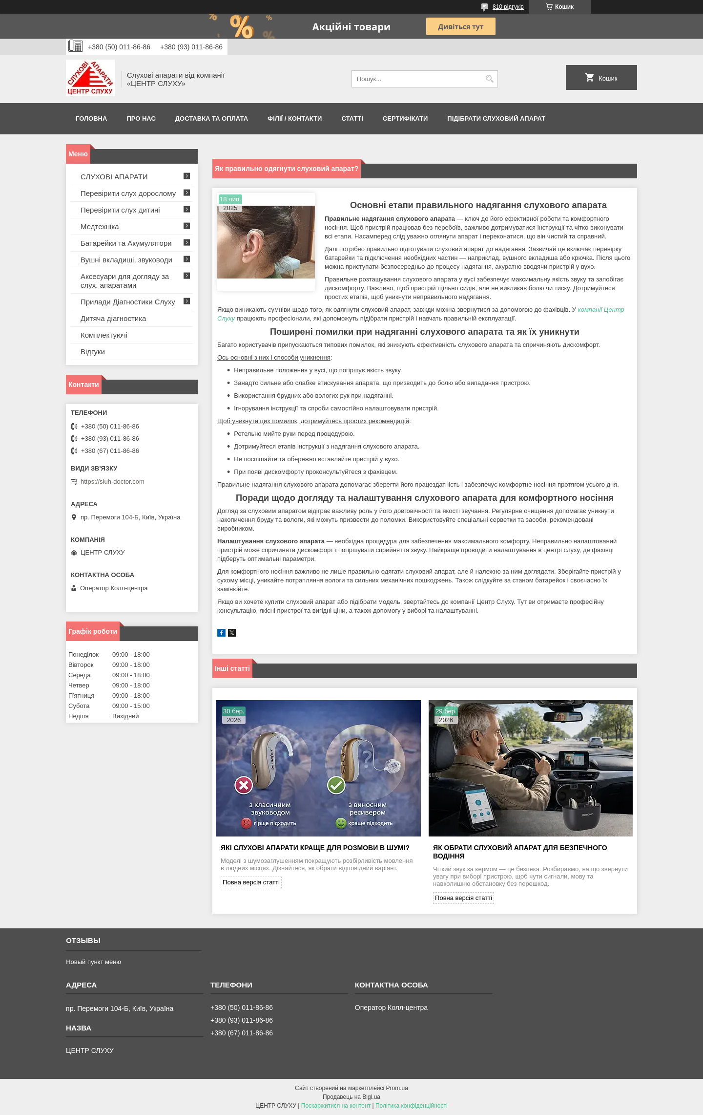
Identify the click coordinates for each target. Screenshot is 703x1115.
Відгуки (93, 351)
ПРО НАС (140, 118)
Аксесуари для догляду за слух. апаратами (125, 280)
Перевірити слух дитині (120, 210)
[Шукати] (489, 78)
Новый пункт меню (93, 961)
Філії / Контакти (295, 118)
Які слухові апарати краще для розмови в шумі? (315, 848)
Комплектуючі (104, 335)
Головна (91, 118)
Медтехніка (100, 226)
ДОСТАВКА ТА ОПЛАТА (211, 118)
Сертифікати (405, 118)
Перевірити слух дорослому (128, 193)
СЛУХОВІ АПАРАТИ (114, 176)
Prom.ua (397, 1088)
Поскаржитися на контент (336, 1105)
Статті (352, 118)
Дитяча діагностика (113, 318)
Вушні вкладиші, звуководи (126, 260)
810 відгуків (508, 6)
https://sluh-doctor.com (113, 481)
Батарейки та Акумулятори (126, 243)
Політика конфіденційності (411, 1105)
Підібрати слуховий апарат (496, 118)
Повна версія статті (251, 882)
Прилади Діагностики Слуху (128, 302)
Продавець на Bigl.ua (351, 1097)
